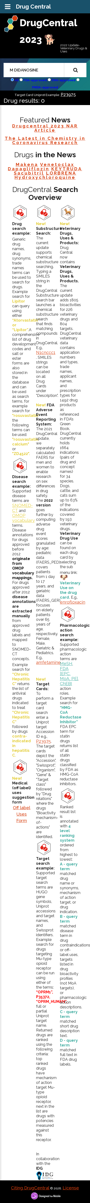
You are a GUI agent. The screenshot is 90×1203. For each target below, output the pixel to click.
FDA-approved (35, 80)
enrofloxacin (72, 602)
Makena (27, 164)
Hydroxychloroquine (45, 177)
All (17, 80)
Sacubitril (29, 173)
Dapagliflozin (28, 168)
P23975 (68, 94)
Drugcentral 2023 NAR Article (45, 128)
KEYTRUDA (66, 168)
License (71, 1187)
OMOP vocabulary (23, 518)
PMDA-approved (45, 87)
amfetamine (48, 662)
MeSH (66, 663)
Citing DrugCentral (30, 1187)
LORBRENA (61, 173)
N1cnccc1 (45, 352)
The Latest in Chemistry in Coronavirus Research (45, 140)
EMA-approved (63, 80)
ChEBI (66, 683)
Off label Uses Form (21, 814)
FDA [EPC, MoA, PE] (69, 673)
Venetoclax (57, 164)
